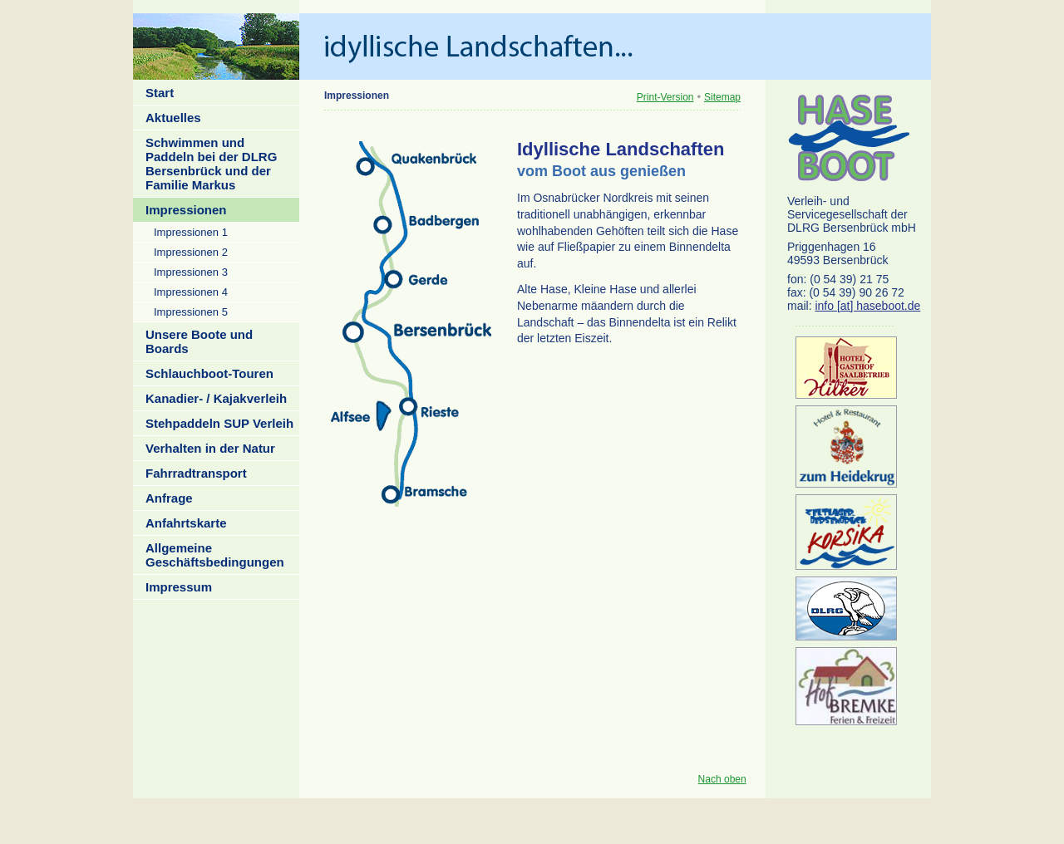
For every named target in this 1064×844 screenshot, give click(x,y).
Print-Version (665, 97)
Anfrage (169, 498)
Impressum (178, 587)
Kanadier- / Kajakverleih (216, 398)
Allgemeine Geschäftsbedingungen (214, 555)
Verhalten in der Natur (210, 448)
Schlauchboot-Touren (209, 373)
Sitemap (722, 97)
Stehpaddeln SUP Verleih (219, 423)
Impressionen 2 (191, 252)
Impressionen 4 (191, 292)
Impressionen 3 (191, 272)
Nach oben (722, 779)
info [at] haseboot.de (867, 305)
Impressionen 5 (191, 312)
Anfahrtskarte (186, 523)
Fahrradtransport (196, 473)
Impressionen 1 (191, 232)
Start (159, 93)
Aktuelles (173, 117)
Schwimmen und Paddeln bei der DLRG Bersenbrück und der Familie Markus (211, 163)
